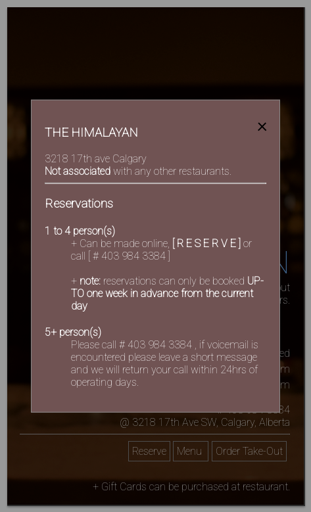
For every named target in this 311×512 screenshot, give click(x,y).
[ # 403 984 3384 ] (129, 256)
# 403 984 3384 (157, 344)
